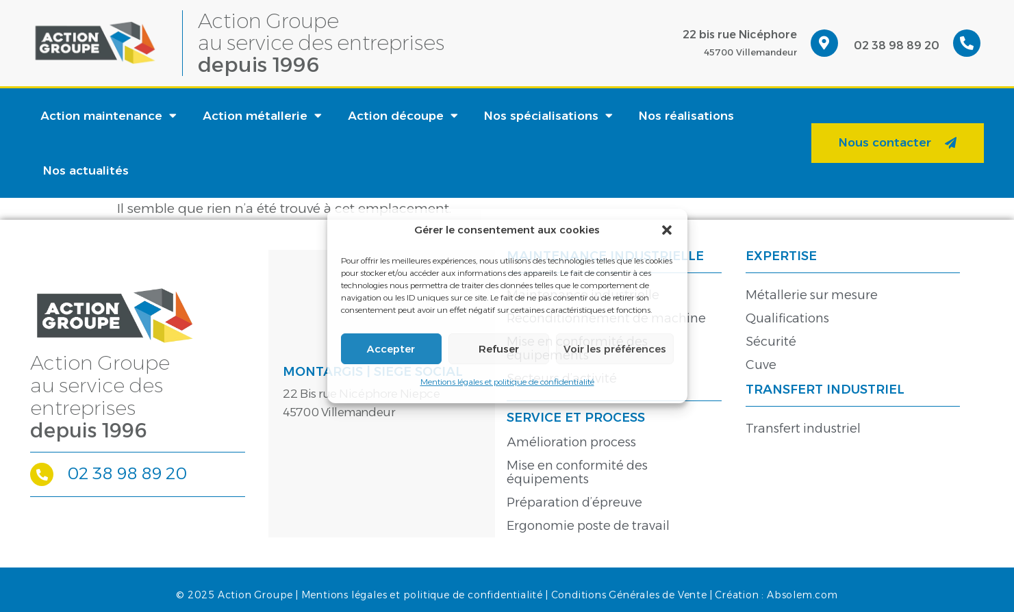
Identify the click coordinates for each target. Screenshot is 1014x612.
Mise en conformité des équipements (577, 472)
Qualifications (787, 318)
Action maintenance (108, 115)
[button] (667, 230)
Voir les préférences (614, 348)
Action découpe (403, 115)
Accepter (391, 348)
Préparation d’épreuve (574, 502)
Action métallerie (262, 115)
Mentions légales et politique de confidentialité (507, 382)
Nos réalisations (686, 116)
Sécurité (771, 341)
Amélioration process (571, 442)
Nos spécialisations (548, 115)
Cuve (761, 364)
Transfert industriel (803, 428)
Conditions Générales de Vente (629, 595)
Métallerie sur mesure (812, 295)
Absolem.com (802, 595)
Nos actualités (86, 170)
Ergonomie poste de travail (588, 525)
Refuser (499, 348)
